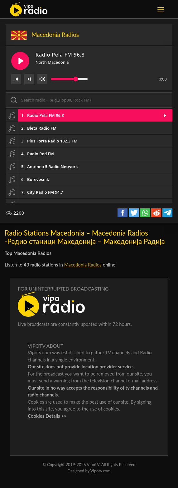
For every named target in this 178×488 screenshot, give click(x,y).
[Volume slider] (69, 79)
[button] (89, 115)
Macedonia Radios (83, 264)
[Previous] (16, 79)
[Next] (29, 79)
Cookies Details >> (47, 416)
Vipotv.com (100, 470)
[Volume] (42, 79)
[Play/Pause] (20, 61)
